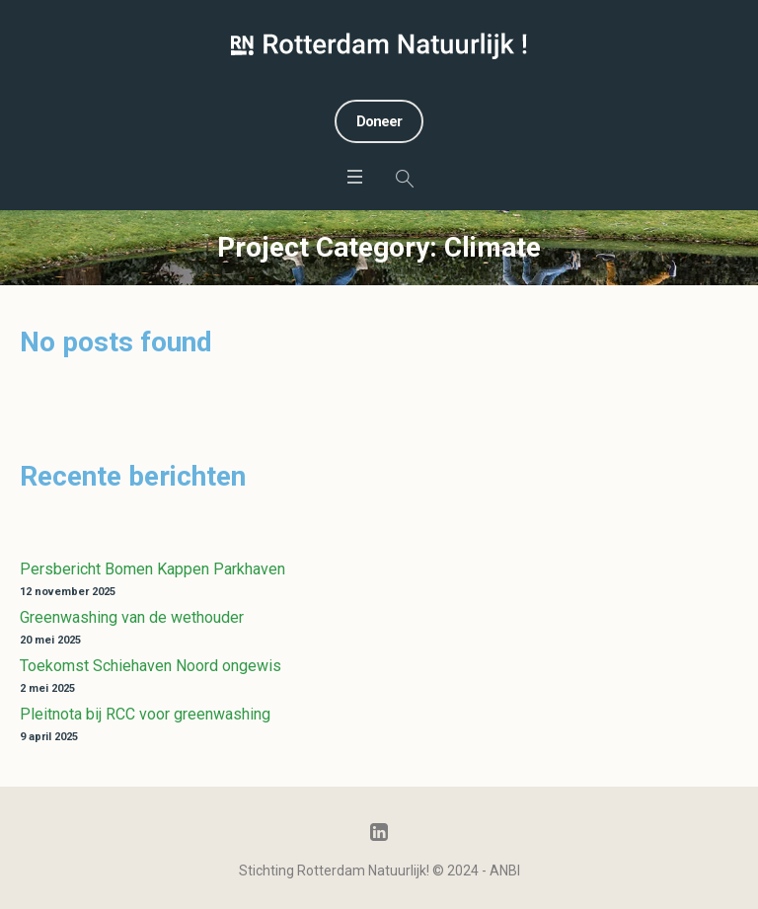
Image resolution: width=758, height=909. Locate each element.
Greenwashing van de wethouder (132, 617)
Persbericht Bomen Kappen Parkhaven (152, 569)
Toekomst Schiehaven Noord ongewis (150, 665)
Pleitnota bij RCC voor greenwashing (145, 714)
